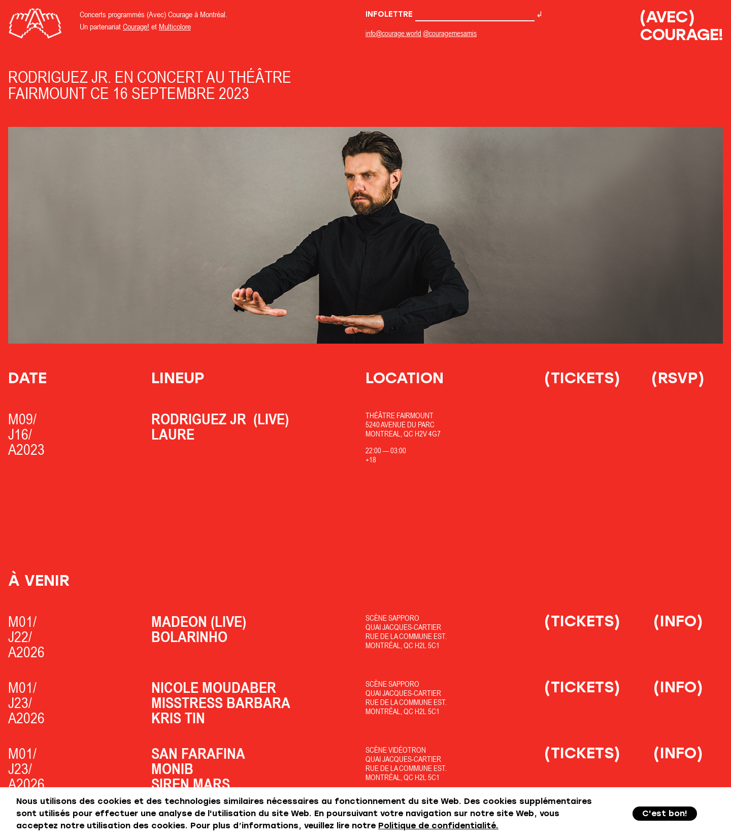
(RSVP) (678, 377)
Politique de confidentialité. (438, 825)
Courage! (136, 26)
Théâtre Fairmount (400, 415)
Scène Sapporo (392, 618)
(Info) (678, 621)
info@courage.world (393, 33)
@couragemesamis (450, 33)
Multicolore (175, 26)
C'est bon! (664, 813)
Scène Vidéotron (396, 750)
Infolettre (450, 14)
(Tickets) (582, 377)
